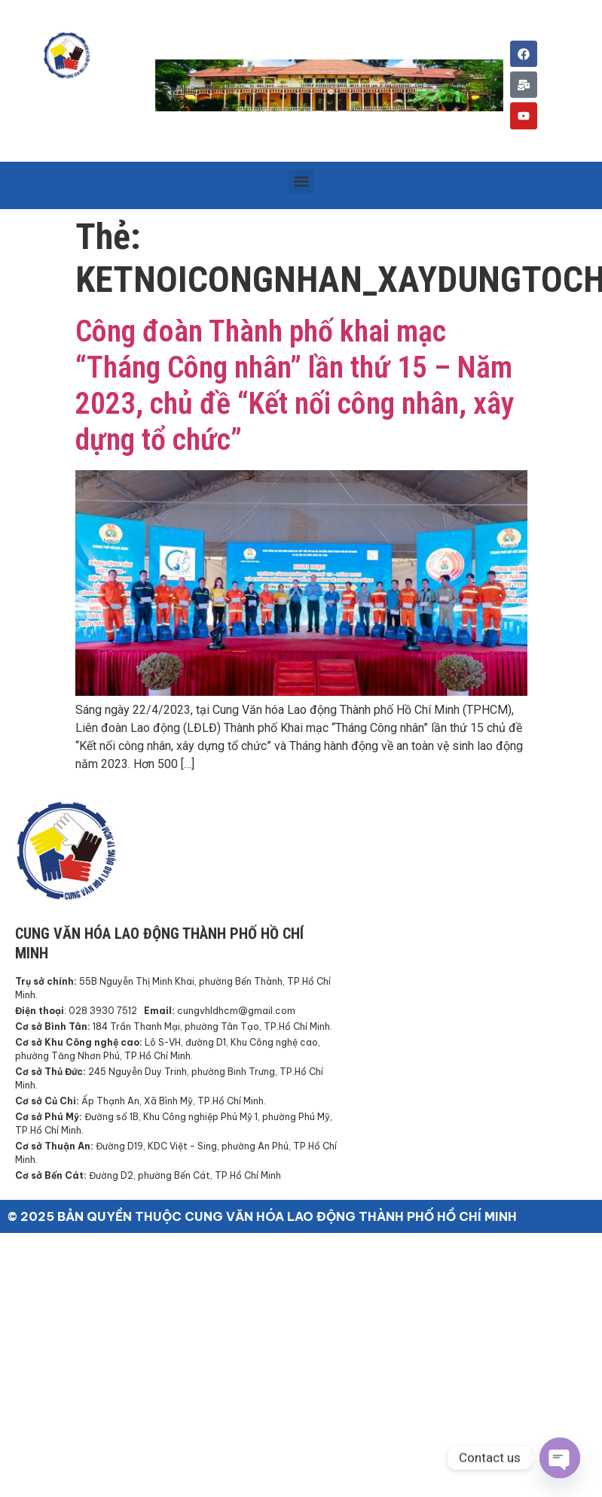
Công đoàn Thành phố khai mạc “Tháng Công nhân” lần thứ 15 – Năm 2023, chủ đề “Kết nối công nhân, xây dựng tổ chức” (295, 385)
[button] (301, 181)
